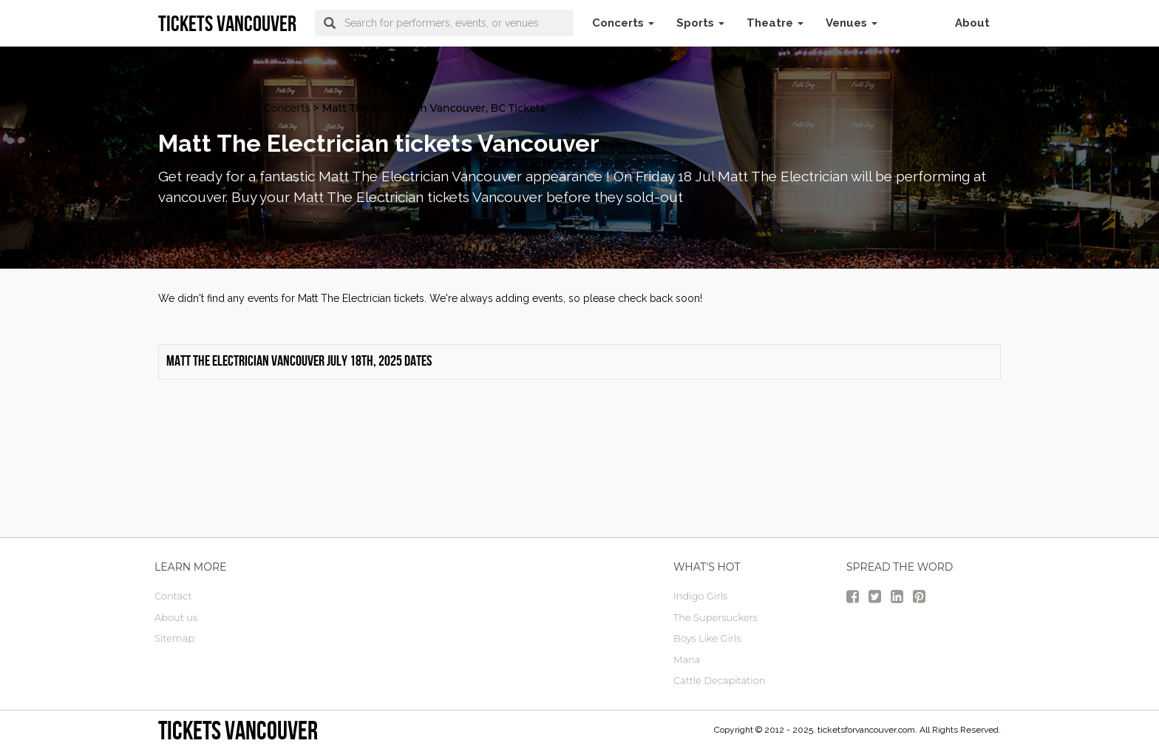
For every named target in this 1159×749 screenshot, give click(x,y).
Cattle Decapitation (719, 680)
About (972, 23)
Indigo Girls (700, 596)
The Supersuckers (715, 617)
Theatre (775, 23)
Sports (700, 23)
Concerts (623, 23)
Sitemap (174, 638)
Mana (686, 659)
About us (175, 617)
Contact (173, 596)
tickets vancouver (238, 730)
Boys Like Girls (707, 638)
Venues (851, 23)
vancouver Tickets (205, 108)
